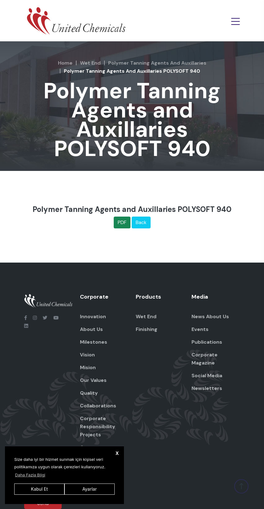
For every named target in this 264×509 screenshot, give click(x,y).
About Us (91, 329)
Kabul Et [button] (39, 489)
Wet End (90, 63)
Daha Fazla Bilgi (30, 474)
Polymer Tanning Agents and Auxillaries (157, 63)
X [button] (117, 453)
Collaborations (98, 405)
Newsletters (206, 388)
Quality (89, 393)
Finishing (146, 329)
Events (200, 329)
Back (141, 222)
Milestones (93, 342)
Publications (206, 342)
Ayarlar (89, 489)
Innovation (93, 316)
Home (65, 63)
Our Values (93, 380)
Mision (88, 367)
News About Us (210, 316)
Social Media (206, 375)
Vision (87, 354)
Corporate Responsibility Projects (97, 426)
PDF (122, 222)
